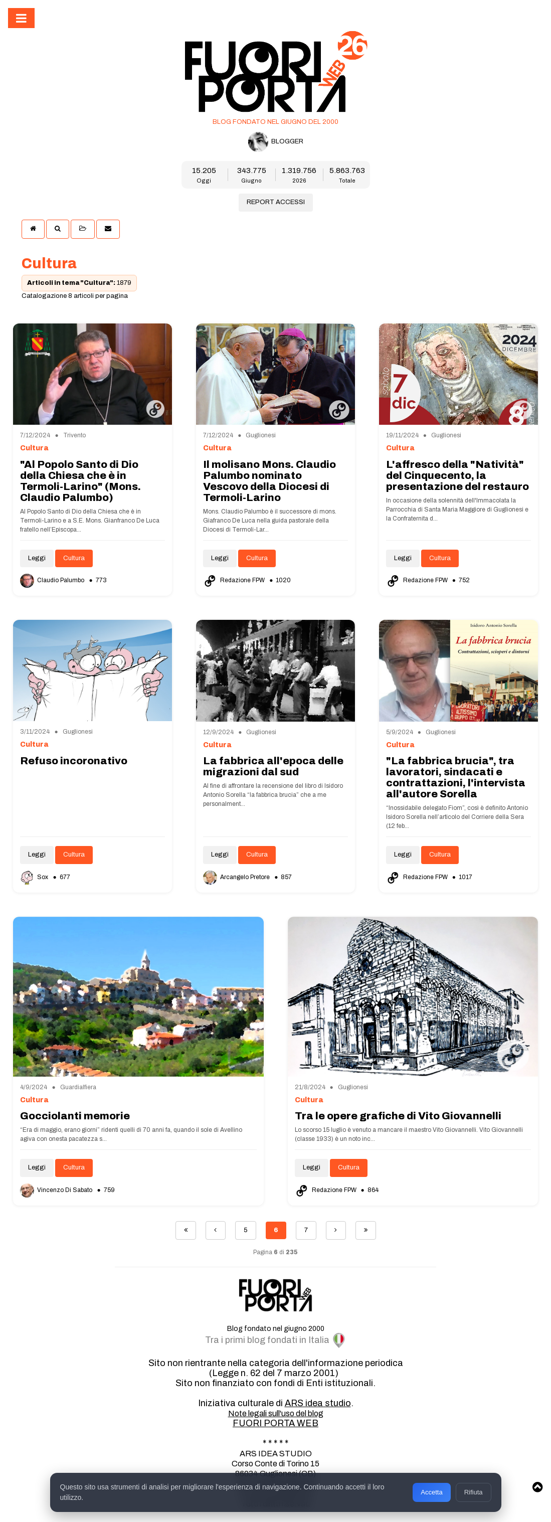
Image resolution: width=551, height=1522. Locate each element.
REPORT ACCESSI (276, 202)
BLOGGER (275, 142)
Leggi (37, 558)
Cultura (74, 558)
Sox (35, 877)
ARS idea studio (318, 1403)
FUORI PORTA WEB (275, 1423)
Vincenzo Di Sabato (57, 1190)
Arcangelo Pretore (237, 877)
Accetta (431, 1492)
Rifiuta (473, 1492)
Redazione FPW (234, 580)
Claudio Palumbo (53, 580)
